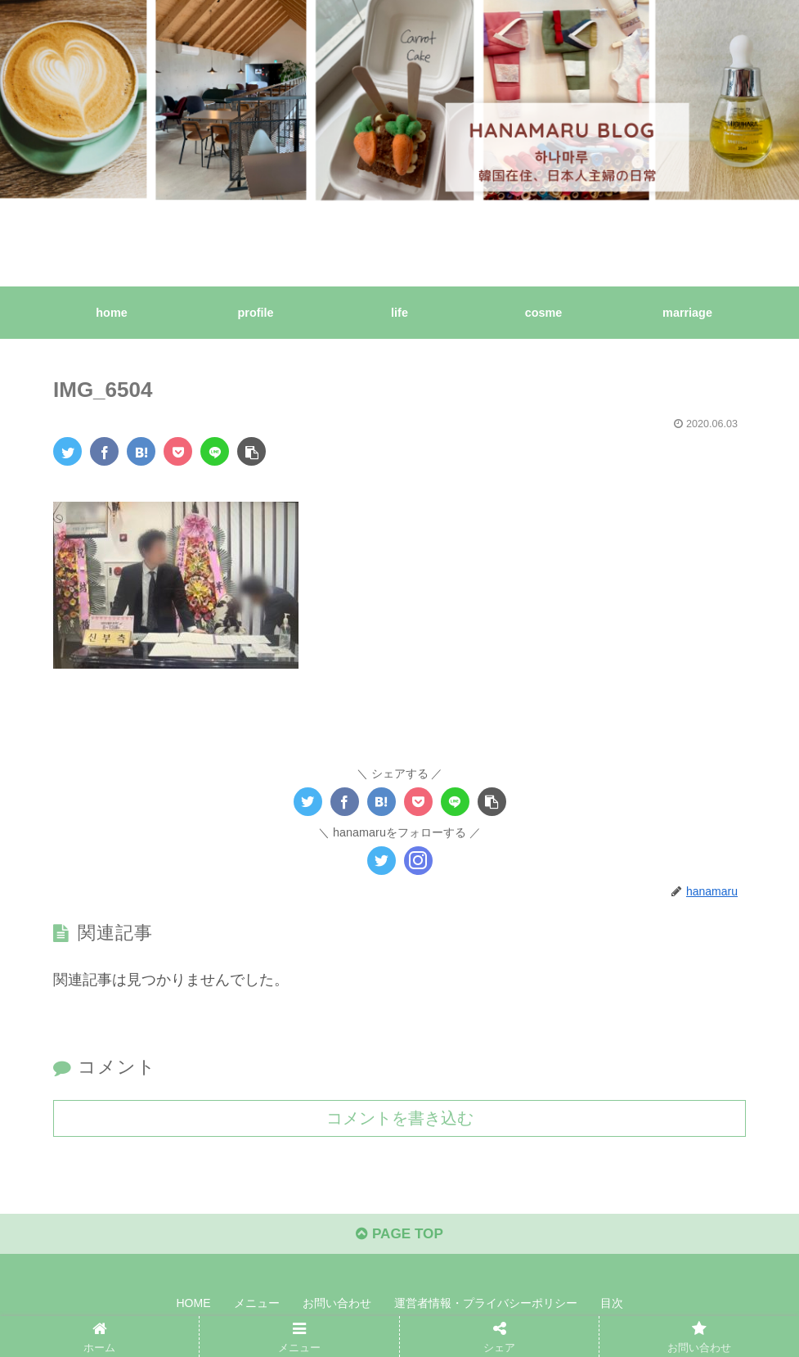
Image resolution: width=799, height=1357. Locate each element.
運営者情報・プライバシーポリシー (485, 1306)
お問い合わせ (337, 1306)
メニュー (257, 1306)
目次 (611, 1306)
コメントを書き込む (400, 1117)
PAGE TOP (399, 1237)
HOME (194, 1306)
